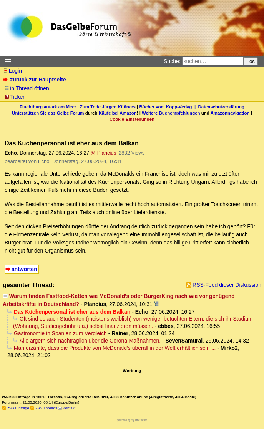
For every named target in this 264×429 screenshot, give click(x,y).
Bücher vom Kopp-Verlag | (168, 107)
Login (12, 71)
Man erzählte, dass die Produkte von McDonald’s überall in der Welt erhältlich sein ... (115, 348)
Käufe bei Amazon (118, 113)
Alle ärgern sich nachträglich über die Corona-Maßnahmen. (90, 341)
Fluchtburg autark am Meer (48, 107)
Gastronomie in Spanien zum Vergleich (60, 333)
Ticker (14, 97)
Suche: (172, 61)
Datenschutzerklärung (221, 107)
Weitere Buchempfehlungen (171, 113)
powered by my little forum (132, 420)
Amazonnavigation (230, 113)
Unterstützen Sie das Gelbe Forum (48, 113)
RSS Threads (46, 408)
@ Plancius (103, 153)
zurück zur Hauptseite (35, 79)
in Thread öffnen (26, 88)
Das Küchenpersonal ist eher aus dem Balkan (72, 312)
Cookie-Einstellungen (132, 119)
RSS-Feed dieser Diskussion (227, 285)
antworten (24, 269)
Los (251, 61)
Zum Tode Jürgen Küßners (108, 107)
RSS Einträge (18, 408)
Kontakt (69, 408)
